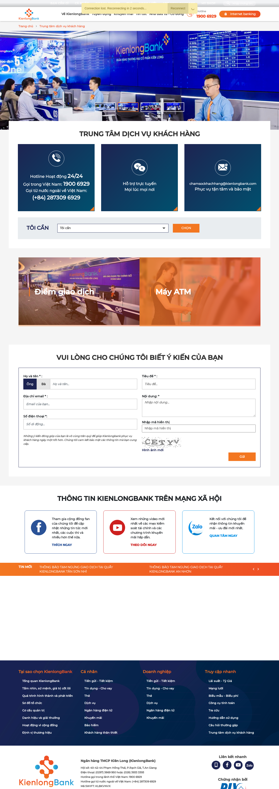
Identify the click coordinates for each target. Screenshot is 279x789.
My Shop (208, 3)
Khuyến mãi (123, 14)
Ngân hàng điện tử (98, 710)
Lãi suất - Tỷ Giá (220, 681)
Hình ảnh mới (152, 449)
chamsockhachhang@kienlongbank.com (222, 183)
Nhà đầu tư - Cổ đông (166, 14)
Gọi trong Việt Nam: (56, 183)
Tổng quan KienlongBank (41, 681)
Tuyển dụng (101, 14)
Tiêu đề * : (149, 375)
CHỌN (186, 227)
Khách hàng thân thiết (100, 732)
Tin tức (141, 14)
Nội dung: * (150, 396)
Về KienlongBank (75, 14)
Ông (30, 383)
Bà (43, 383)
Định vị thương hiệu (37, 732)
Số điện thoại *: (35, 416)
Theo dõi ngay (144, 544)
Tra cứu (214, 710)
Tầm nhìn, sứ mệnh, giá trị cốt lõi (46, 688)
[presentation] (253, 568)
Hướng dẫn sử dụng (223, 717)
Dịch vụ (89, 703)
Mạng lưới (216, 688)
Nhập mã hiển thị (156, 421)
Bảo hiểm (91, 725)
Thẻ (87, 695)
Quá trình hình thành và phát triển (47, 695)
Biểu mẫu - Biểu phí (223, 695)
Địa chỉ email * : (35, 396)
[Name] (93, 383)
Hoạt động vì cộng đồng (40, 725)
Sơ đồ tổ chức (32, 703)
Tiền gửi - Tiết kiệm (98, 681)
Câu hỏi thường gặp (223, 725)
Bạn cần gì (59, 3)
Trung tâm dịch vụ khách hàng (231, 732)
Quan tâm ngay (223, 535)
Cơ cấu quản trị (33, 710)
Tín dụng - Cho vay (98, 688)
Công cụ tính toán (222, 703)
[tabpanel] (139, 79)
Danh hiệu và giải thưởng (41, 717)
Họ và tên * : (32, 375)
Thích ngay (62, 544)
